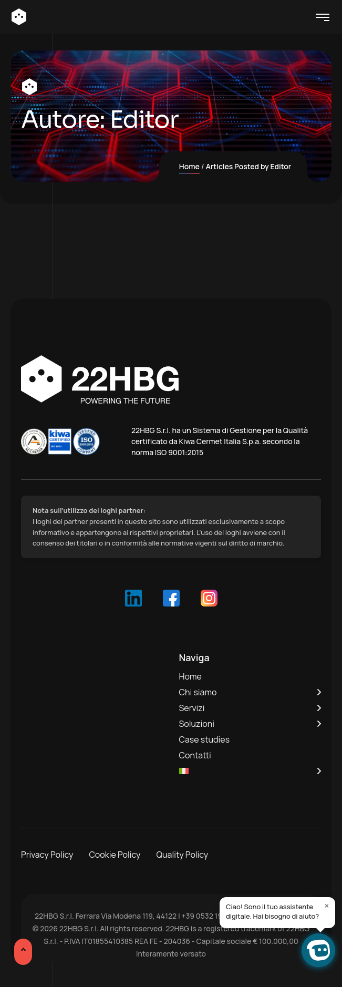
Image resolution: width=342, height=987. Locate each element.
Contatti (195, 755)
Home (189, 166)
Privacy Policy (47, 854)
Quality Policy (183, 854)
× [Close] (327, 905)
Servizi (192, 708)
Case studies (204, 739)
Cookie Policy (114, 854)
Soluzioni (196, 723)
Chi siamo (198, 692)
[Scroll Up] (23, 952)
